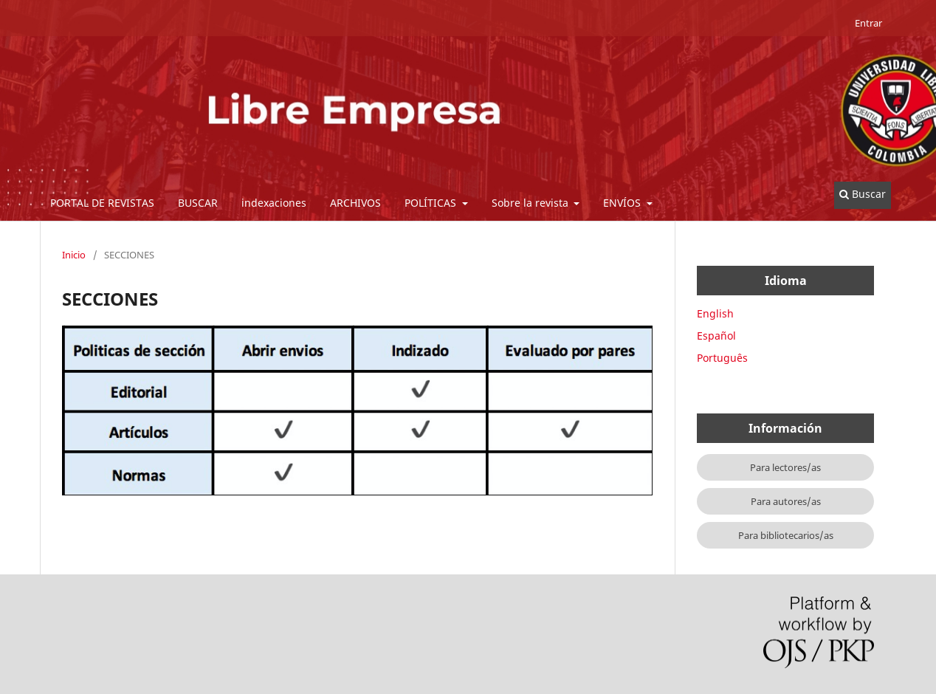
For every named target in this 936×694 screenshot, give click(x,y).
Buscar (862, 194)
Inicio (74, 254)
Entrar (868, 23)
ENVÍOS (623, 203)
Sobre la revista (531, 203)
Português (722, 358)
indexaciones (273, 203)
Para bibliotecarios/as (785, 535)
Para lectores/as (785, 467)
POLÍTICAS (432, 203)
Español (716, 336)
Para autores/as (786, 501)
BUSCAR (198, 203)
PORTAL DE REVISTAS (102, 203)
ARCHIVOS (355, 203)
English (715, 313)
